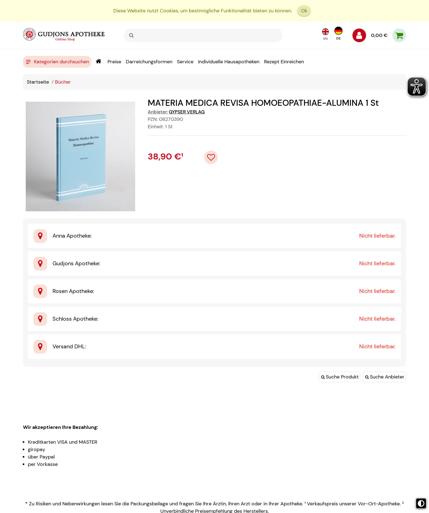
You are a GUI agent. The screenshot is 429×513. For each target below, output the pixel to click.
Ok (304, 10)
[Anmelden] (359, 36)
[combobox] (203, 35)
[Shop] (98, 62)
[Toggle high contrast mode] (421, 503)
